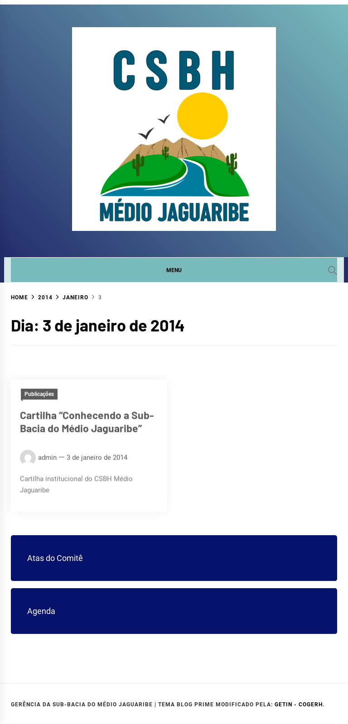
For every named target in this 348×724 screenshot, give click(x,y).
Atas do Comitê (55, 558)
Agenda (41, 611)
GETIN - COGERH (299, 704)
